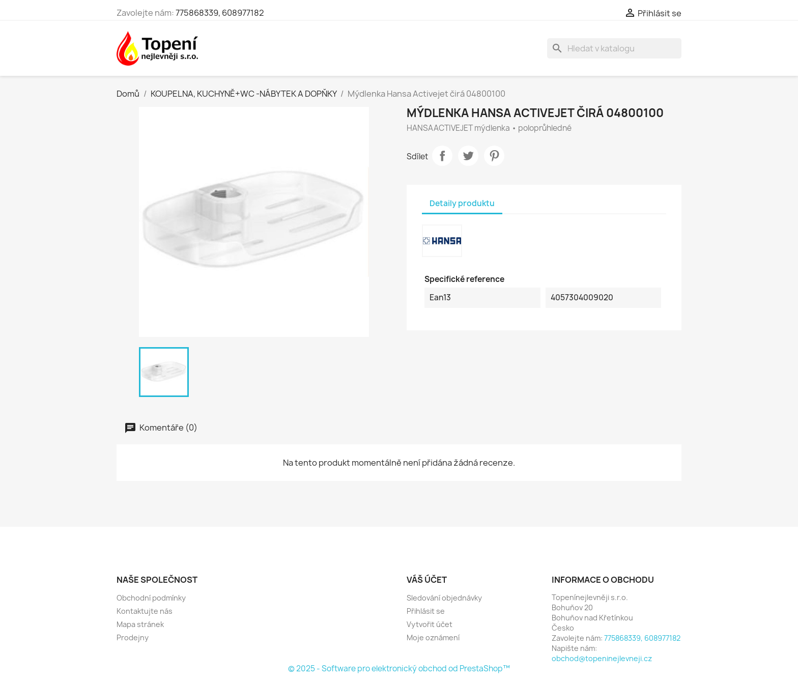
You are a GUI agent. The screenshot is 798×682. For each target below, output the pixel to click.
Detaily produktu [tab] (462, 203)
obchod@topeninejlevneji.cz (602, 658)
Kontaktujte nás (145, 611)
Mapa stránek (140, 624)
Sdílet (442, 156)
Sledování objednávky (444, 598)
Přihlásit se (426, 611)
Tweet (468, 156)
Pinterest (494, 156)
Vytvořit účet (429, 624)
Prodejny (133, 637)
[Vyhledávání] (614, 48)
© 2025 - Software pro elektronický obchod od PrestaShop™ (399, 668)
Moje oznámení (433, 637)
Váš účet (427, 579)
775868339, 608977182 (220, 12)
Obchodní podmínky (151, 598)
